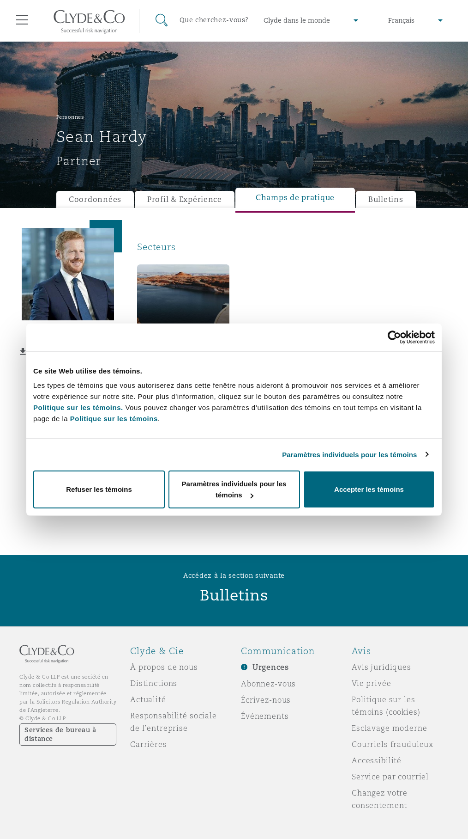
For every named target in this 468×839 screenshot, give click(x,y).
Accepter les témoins (369, 489)
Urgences (270, 667)
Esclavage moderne (389, 728)
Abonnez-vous (268, 683)
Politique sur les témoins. (78, 407)
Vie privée (371, 683)
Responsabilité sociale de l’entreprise (173, 722)
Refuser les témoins (99, 489)
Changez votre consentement (380, 799)
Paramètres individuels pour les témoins (349, 454)
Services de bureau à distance (60, 734)
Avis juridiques (381, 667)
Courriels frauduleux (392, 744)
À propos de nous (164, 667)
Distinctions (153, 683)
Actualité (148, 699)
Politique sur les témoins (114, 419)
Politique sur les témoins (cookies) (386, 706)
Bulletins (385, 199)
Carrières (148, 744)
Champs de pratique (295, 197)
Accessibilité (377, 760)
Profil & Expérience (184, 199)
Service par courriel (390, 776)
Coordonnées (95, 199)
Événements (265, 716)
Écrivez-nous (266, 699)
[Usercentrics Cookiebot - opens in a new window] (394, 337)
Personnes (70, 117)
